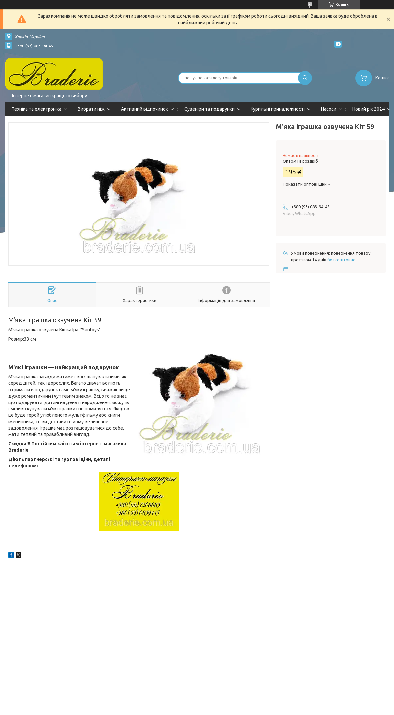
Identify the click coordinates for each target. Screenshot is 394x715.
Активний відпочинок (144, 109)
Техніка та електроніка (36, 109)
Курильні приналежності (278, 109)
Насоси (328, 109)
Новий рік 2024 (368, 109)
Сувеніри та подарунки (209, 109)
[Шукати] (305, 78)
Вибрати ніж (91, 109)
